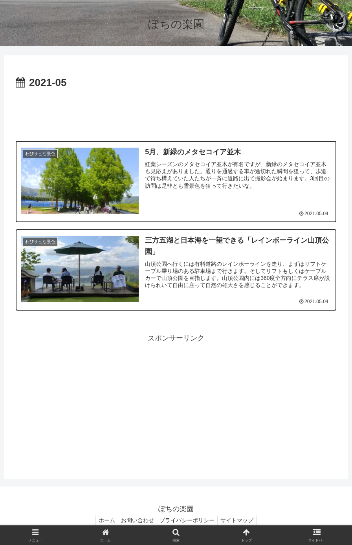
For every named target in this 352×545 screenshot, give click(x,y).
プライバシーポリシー (188, 521)
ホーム (103, 521)
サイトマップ (240, 521)
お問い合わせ (136, 521)
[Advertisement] (176, 113)
